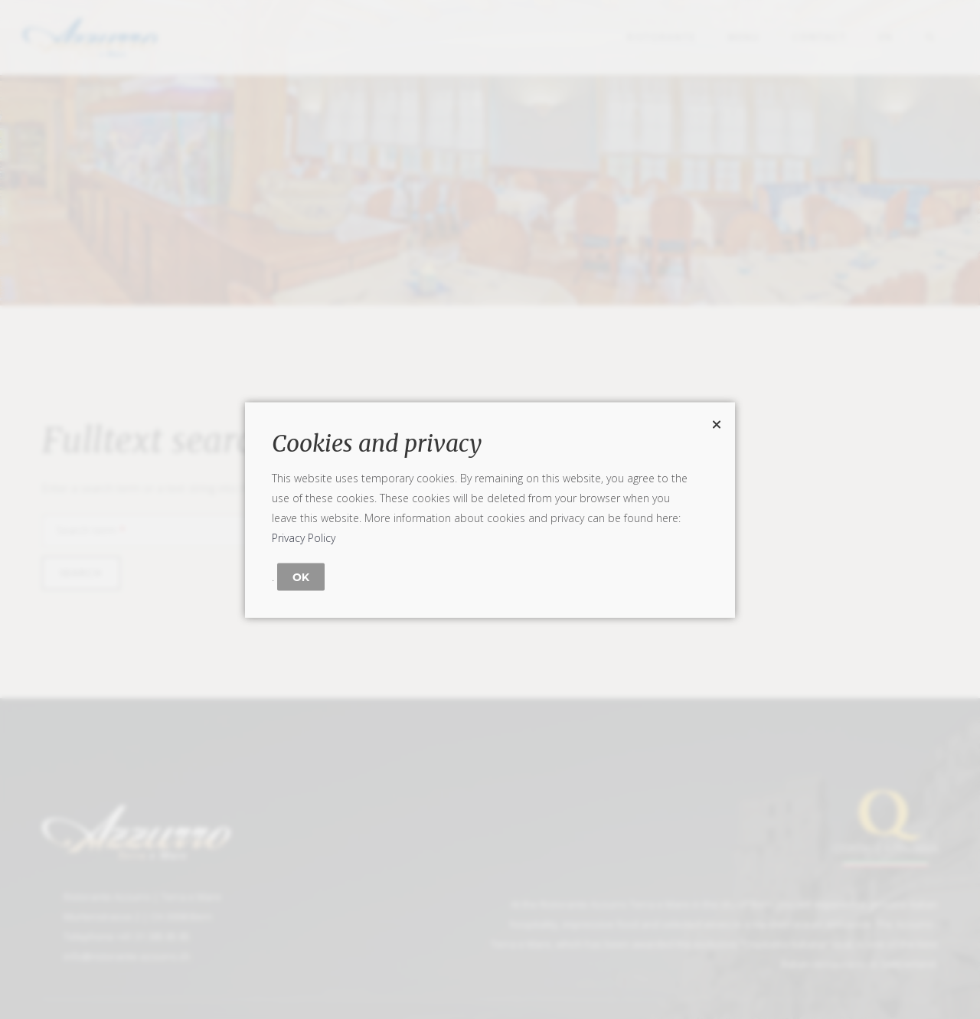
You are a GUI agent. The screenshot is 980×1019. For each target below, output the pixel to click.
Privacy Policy (303, 537)
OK (300, 576)
